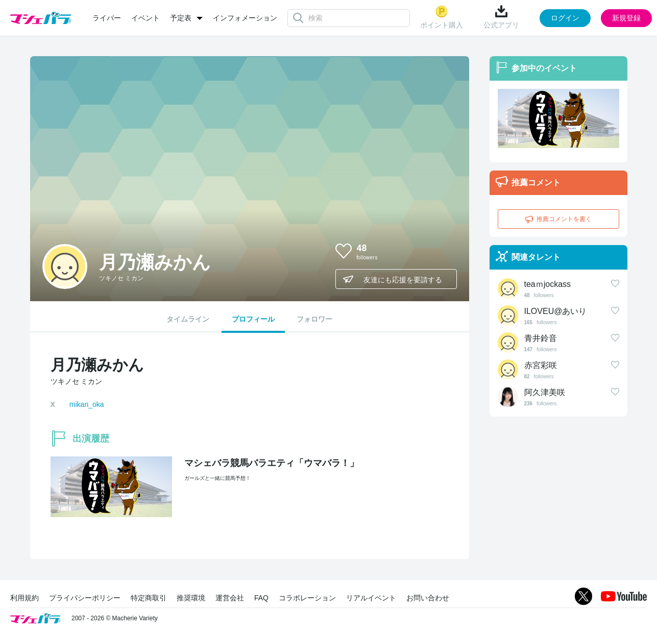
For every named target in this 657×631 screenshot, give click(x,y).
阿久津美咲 (544, 392)
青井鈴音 (540, 338)
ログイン (565, 18)
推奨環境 (191, 598)
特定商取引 (148, 598)
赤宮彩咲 (540, 365)
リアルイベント (371, 598)
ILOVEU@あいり (555, 311)
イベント (145, 18)
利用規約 (24, 598)
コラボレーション (307, 598)
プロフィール (253, 319)
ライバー (106, 18)
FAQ (261, 598)
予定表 (180, 18)
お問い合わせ (427, 598)
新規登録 (626, 18)
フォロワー (314, 319)
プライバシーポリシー (84, 598)
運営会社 (229, 598)
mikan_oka (86, 404)
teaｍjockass (547, 284)
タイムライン (187, 319)
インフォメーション (245, 18)
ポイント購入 (441, 17)
